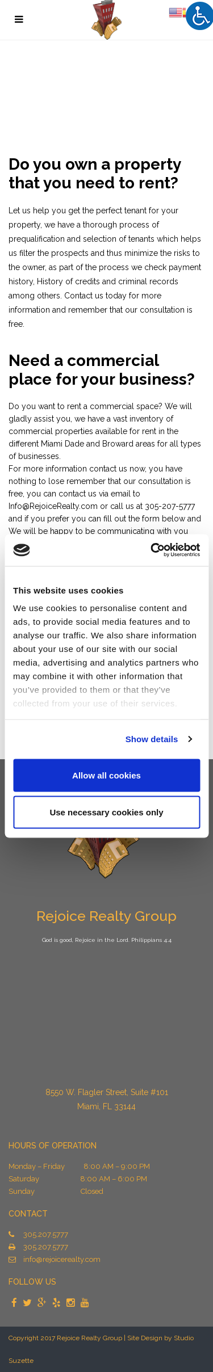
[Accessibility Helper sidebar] (199, 15)
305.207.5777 (45, 1234)
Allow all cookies (106, 775)
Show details (152, 739)
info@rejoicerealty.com (62, 1259)
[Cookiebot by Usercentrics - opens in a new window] (151, 550)
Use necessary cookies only (106, 812)
